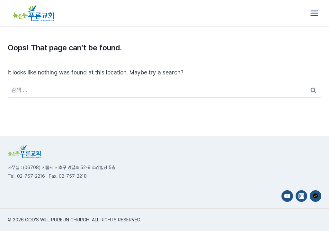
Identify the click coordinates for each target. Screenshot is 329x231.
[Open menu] (314, 13)
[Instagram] (301, 196)
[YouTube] (287, 196)
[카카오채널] (315, 196)
